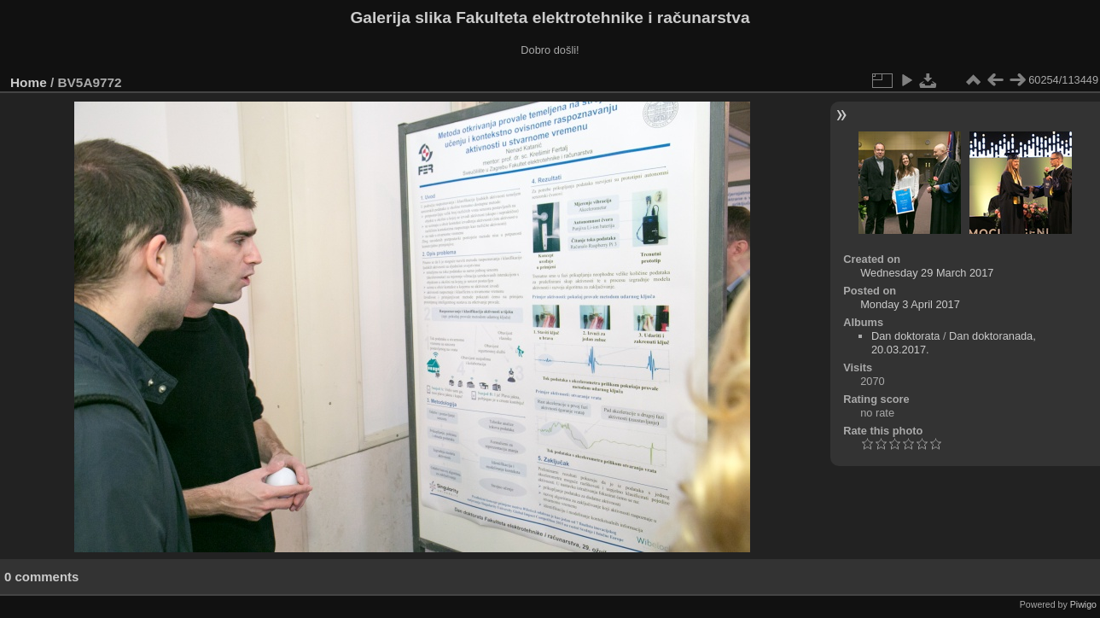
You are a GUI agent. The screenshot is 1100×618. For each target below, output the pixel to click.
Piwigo (1083, 604)
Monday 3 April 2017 (910, 304)
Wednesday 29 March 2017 (926, 272)
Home (28, 82)
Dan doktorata (905, 335)
